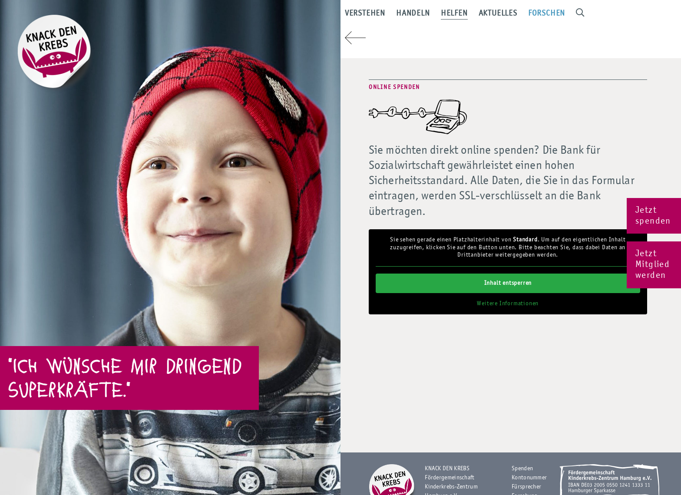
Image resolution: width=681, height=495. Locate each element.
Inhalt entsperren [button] (508, 283)
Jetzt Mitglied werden (652, 264)
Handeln (437, 17)
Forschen (570, 17)
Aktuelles (521, 17)
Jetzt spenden (653, 216)
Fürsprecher (526, 487)
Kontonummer (529, 478)
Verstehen (389, 17)
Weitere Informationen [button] (508, 303)
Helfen (478, 17)
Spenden (522, 468)
